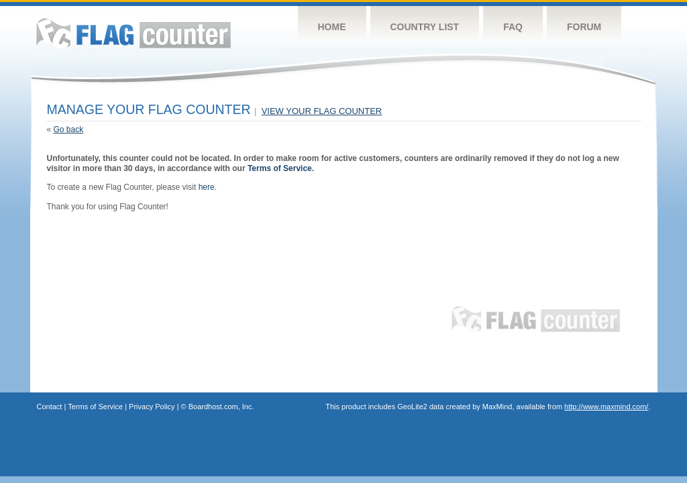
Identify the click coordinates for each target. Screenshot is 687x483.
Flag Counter (133, 33)
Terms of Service (280, 168)
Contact (49, 406)
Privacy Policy (151, 406)
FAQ (513, 26)
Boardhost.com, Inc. (221, 406)
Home (332, 26)
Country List (425, 26)
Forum (584, 26)
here (207, 187)
